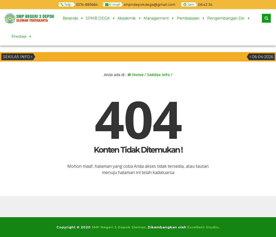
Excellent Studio (203, 227)
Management (156, 18)
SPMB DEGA (98, 18)
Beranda (70, 18)
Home (135, 74)
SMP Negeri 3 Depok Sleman (119, 227)
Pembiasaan (188, 18)
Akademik (126, 18)
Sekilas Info (158, 74)
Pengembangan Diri (225, 18)
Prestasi (18, 36)
